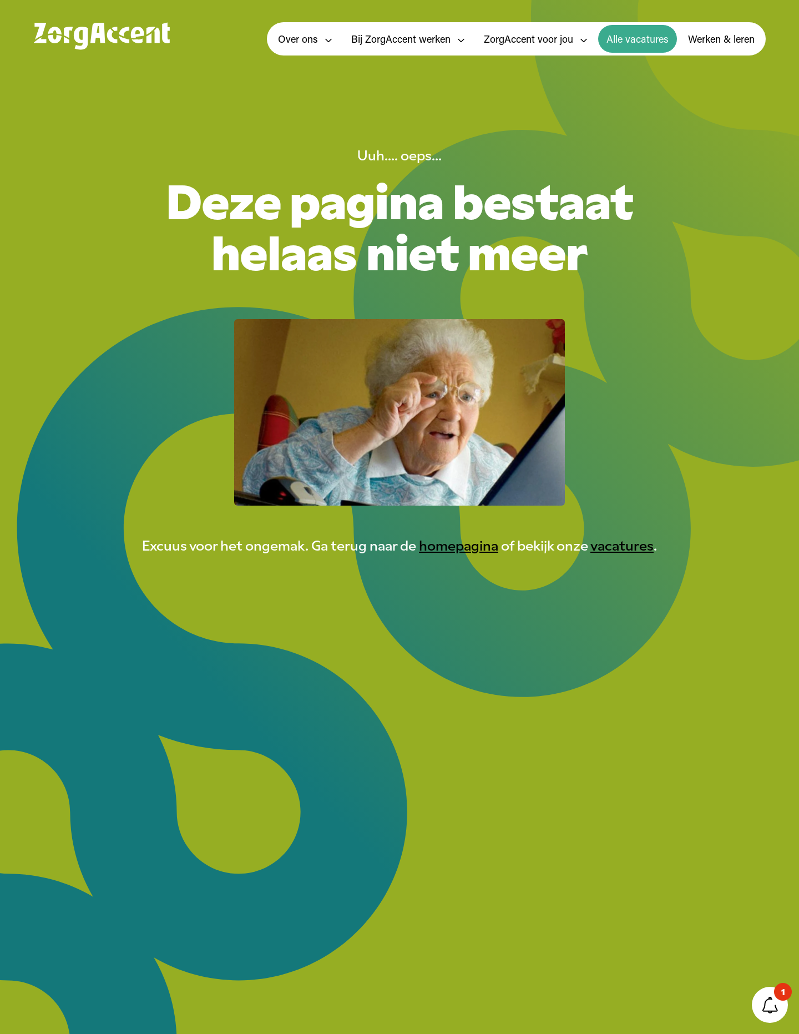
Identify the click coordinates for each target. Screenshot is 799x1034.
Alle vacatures (637, 39)
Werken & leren (721, 39)
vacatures (622, 544)
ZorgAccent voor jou (535, 39)
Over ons (305, 39)
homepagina (458, 544)
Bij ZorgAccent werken (407, 39)
